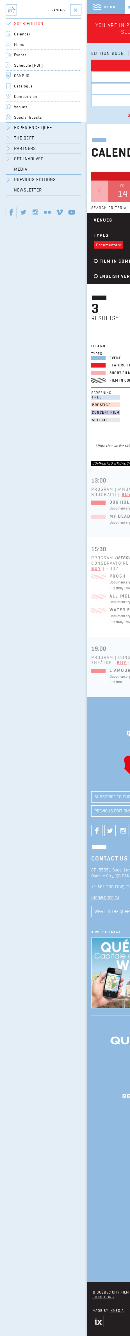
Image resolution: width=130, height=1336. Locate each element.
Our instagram (35, 212)
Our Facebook (11, 212)
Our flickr (47, 212)
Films (19, 44)
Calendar (22, 34)
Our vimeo (59, 212)
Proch (118, 576)
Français (56, 10)
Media (20, 169)
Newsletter (28, 190)
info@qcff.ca (105, 897)
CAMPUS (21, 75)
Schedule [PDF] (28, 65)
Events (20, 55)
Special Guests (28, 117)
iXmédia (117, 1310)
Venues (21, 107)
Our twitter (23, 212)
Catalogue (23, 86)
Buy (96, 568)
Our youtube (71, 212)
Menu (110, 7)
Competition (25, 96)
